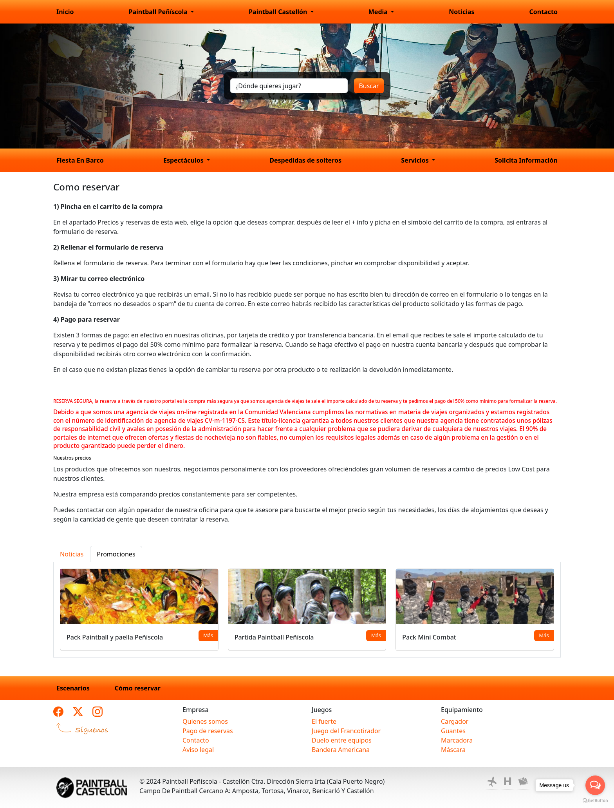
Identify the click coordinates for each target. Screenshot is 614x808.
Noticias (461, 11)
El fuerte (324, 721)
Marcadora (457, 740)
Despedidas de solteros (305, 160)
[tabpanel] (307, 610)
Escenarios (73, 688)
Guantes (453, 730)
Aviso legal (198, 749)
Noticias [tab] (71, 554)
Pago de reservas (207, 730)
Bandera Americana (341, 749)
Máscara (453, 749)
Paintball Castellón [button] (279, 11)
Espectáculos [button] (184, 160)
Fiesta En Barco (80, 160)
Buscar (369, 86)
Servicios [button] (415, 160)
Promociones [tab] (116, 554)
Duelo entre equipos (342, 740)
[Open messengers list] (595, 785)
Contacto (543, 11)
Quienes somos (205, 721)
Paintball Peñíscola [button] (158, 11)
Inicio (65, 11)
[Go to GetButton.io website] (595, 800)
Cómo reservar (138, 688)
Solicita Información (526, 160)
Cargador (454, 721)
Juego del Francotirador (346, 730)
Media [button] (378, 11)
